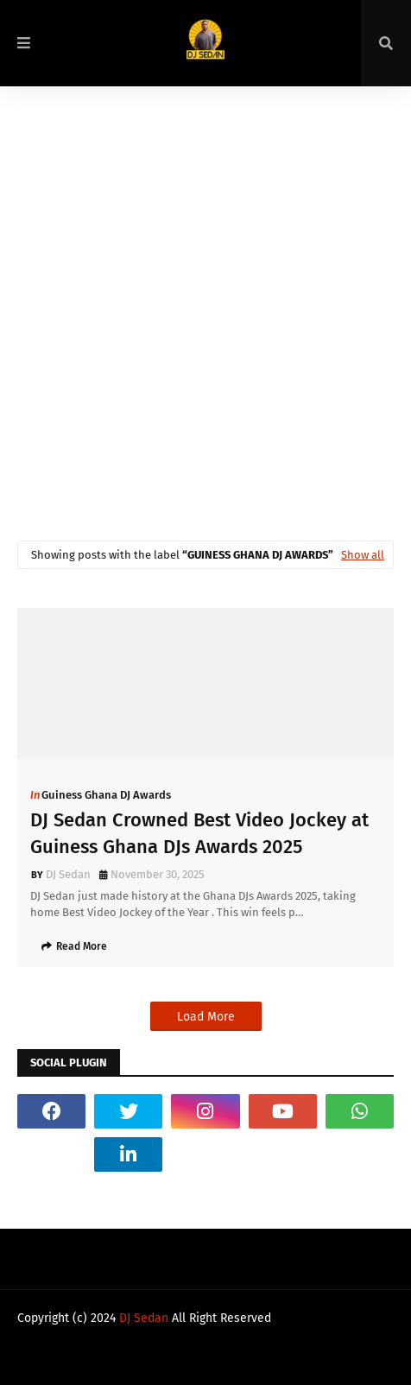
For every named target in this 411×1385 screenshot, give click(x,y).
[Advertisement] (205, 300)
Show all (362, 554)
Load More (206, 1016)
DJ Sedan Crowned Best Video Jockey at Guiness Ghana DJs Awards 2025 (199, 833)
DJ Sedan (68, 874)
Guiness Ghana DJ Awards (106, 794)
